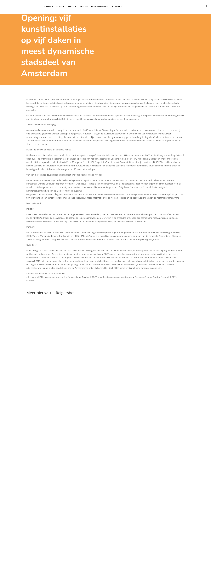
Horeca (60, 6)
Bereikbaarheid (100, 6)
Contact (117, 6)
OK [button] (13, 445)
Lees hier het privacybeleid (12, 474)
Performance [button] (6, 529)
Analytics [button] (4, 539)
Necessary (8, 481)
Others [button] (3, 560)
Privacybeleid (162, 417)
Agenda (72, 6)
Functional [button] (5, 518)
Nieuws (84, 6)
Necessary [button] (5, 478)
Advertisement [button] (7, 550)
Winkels (48, 6)
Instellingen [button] (5, 445)
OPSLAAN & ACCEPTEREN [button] (12, 571)
